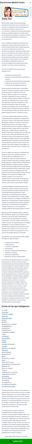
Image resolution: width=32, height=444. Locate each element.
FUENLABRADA (6, 338)
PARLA (3, 356)
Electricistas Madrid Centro (12, 2)
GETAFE (4, 340)
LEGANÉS (4, 346)
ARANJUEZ (5, 316)
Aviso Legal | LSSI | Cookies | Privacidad (16, 436)
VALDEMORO (5, 376)
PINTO (3, 360)
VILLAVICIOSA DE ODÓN (8, 386)
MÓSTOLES (5, 350)
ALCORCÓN (5, 312)
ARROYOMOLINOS (7, 318)
